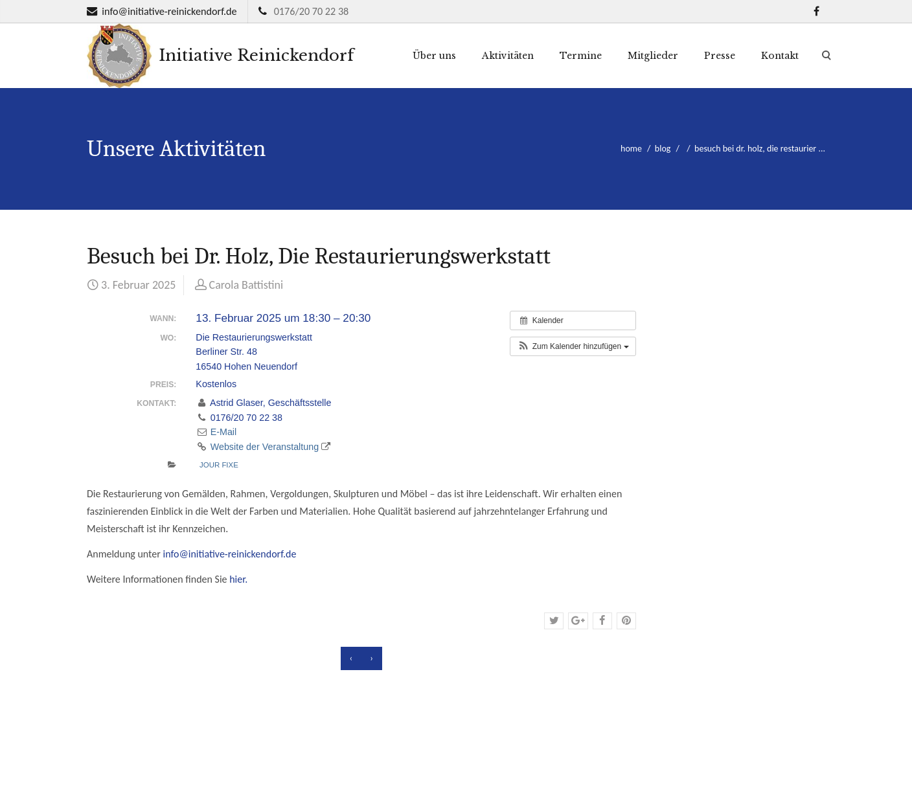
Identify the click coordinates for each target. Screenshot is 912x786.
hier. (238, 579)
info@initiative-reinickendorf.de (169, 11)
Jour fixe (219, 465)
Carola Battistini (246, 285)
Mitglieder (653, 56)
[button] (572, 346)
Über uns (434, 56)
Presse (719, 56)
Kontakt (780, 56)
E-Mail (216, 432)
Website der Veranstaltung (263, 447)
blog (663, 148)
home (631, 148)
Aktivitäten (508, 56)
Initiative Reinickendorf (220, 55)
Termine (581, 56)
